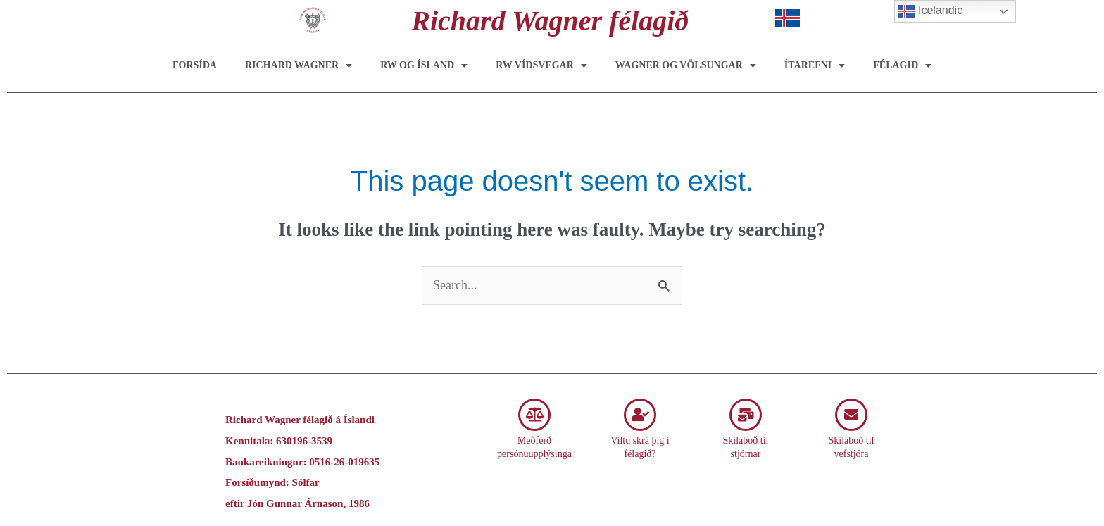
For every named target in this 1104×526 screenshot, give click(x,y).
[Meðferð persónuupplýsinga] (534, 415)
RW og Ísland (424, 65)
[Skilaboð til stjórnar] (745, 415)
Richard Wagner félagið (550, 21)
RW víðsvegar (541, 65)
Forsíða (194, 65)
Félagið (902, 65)
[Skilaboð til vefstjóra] (851, 415)
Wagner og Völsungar (685, 65)
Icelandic (930, 11)
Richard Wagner (298, 65)
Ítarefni (814, 65)
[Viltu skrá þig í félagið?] (640, 415)
